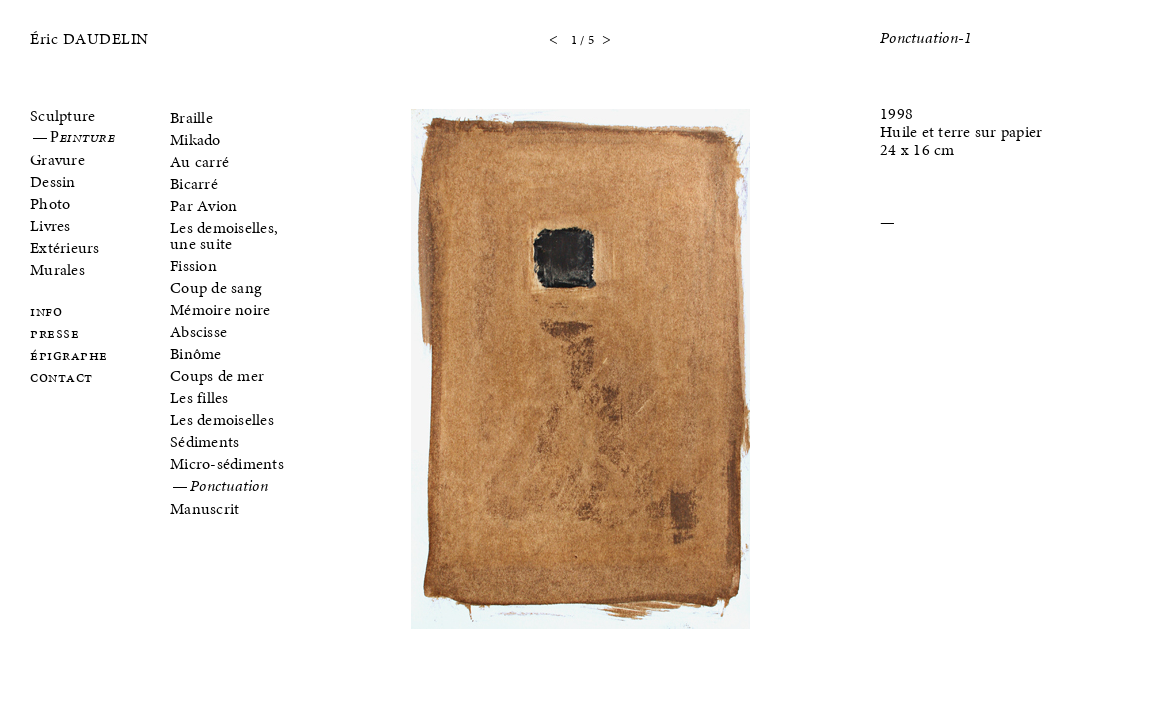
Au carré (199, 161)
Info (46, 312)
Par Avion (203, 205)
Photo (50, 203)
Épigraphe (69, 356)
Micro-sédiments (227, 463)
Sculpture (62, 115)
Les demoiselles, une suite (224, 235)
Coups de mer (217, 375)
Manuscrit (204, 508)
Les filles (199, 397)
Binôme (196, 353)
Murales (57, 269)
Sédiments (204, 441)
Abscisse (198, 331)
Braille (191, 117)
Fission (193, 265)
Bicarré (194, 183)
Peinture (82, 138)
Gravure (57, 159)
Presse (54, 334)
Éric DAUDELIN (89, 38)
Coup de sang (215, 287)
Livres (50, 225)
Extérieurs (65, 247)
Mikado (195, 139)
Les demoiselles (222, 419)
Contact (61, 378)
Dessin (53, 181)
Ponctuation (229, 487)
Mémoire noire (220, 309)
